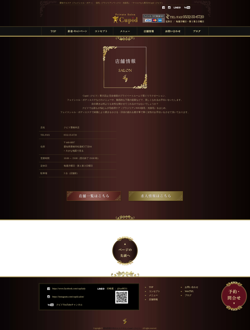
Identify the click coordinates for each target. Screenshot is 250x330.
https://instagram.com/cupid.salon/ (65, 296)
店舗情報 (153, 299)
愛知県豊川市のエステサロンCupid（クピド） (122, 328)
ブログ (188, 295)
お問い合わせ (191, 287)
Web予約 (189, 291)
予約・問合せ (234, 296)
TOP (151, 287)
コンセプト (154, 291)
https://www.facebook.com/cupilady (66, 288)
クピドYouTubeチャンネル (64, 304)
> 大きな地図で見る (74, 150)
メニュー (153, 295)
